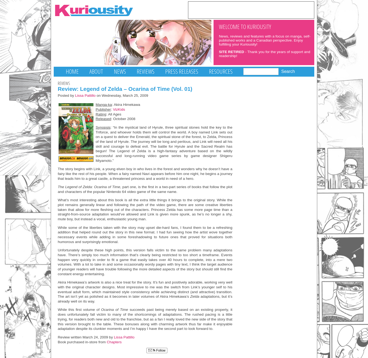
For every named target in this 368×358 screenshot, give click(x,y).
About (96, 71)
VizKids (119, 109)
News (120, 71)
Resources (221, 71)
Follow (156, 350)
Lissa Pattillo (85, 96)
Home (72, 71)
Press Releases (181, 71)
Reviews (145, 71)
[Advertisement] (251, 10)
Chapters (114, 342)
